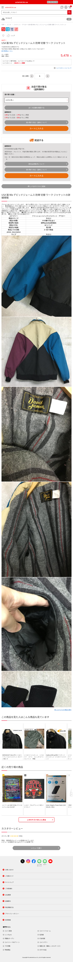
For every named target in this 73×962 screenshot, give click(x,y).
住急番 (41, 934)
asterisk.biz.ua (10, 7)
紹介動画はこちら (7, 51)
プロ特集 (7, 946)
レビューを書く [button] (36, 848)
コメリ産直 (8, 931)
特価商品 (7, 949)
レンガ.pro (8, 934)
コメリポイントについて (64, 68)
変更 (69, 19)
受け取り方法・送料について (36, 122)
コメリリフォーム (45, 931)
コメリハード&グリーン (12, 942)
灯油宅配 (42, 938)
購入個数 (25, 76)
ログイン (22, 842)
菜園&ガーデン (9, 938)
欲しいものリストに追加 (36, 186)
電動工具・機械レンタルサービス (49, 946)
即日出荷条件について (36, 164)
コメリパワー (43, 942)
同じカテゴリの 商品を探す (63, 710)
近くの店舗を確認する (36, 107)
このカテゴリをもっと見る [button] (36, 820)
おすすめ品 (42, 949)
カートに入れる (36, 128)
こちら (62, 151)
